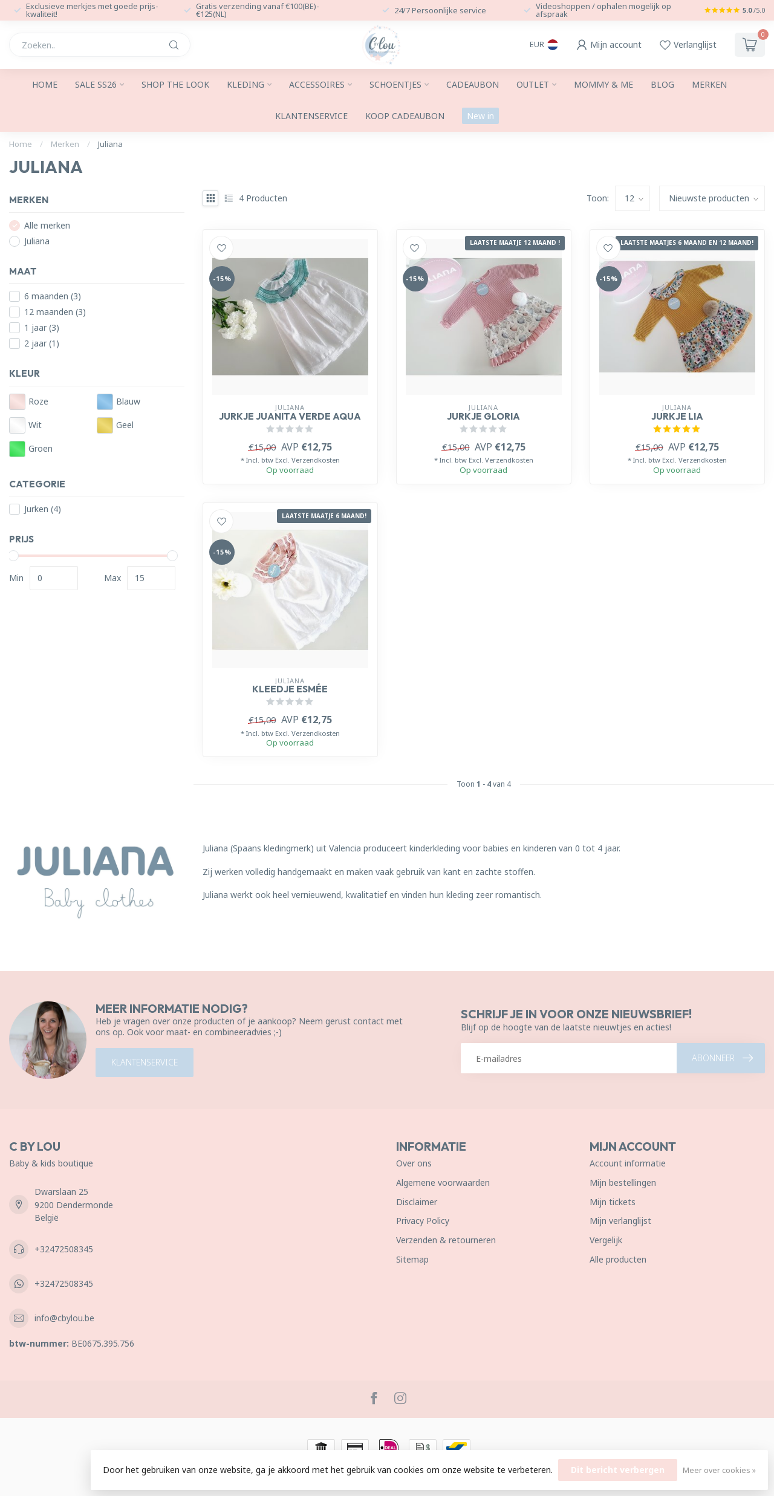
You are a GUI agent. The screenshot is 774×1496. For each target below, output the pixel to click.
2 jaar (41, 343)
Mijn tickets (613, 1202)
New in (480, 116)
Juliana (110, 143)
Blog (662, 84)
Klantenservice (311, 116)
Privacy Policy (422, 1220)
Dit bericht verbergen (618, 1469)
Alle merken (47, 225)
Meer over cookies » (719, 1470)
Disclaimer (416, 1202)
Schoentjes (395, 84)
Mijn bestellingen (623, 1182)
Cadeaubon (472, 84)
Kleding (245, 84)
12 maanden (55, 311)
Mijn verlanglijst (620, 1220)
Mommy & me (603, 84)
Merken (709, 84)
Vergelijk (606, 1240)
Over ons (414, 1163)
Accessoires (317, 84)
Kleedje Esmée (290, 689)
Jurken (42, 508)
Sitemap (412, 1259)
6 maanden (52, 296)
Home (44, 84)
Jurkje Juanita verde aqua (290, 416)
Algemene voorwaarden (443, 1182)
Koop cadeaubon (404, 116)
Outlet (532, 84)
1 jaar (41, 327)
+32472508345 (63, 1249)
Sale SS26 (96, 84)
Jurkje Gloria (483, 416)
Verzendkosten (315, 459)
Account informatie (628, 1163)
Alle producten (618, 1259)
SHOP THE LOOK (175, 84)
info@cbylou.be (64, 1318)
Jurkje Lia (677, 416)
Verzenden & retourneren (446, 1240)
